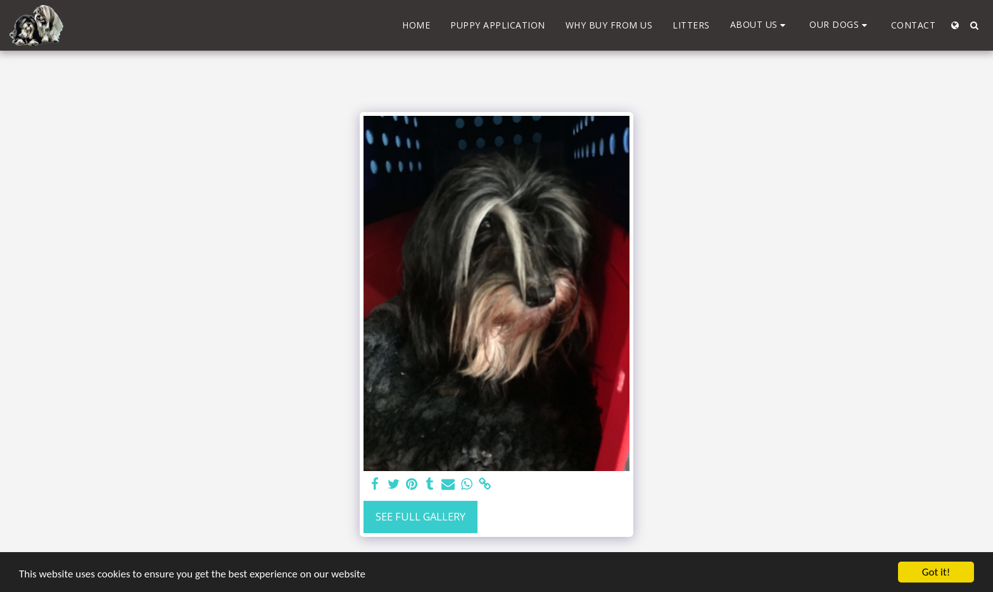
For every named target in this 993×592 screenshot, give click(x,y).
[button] (760, 25)
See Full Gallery (420, 516)
